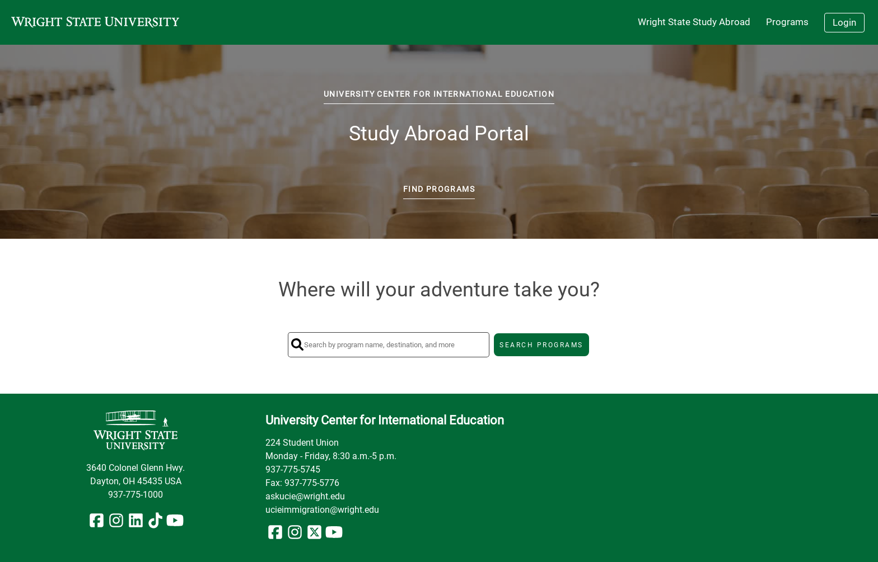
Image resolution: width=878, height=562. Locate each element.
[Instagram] (116, 523)
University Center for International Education (439, 93)
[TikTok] (155, 523)
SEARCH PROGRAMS (541, 345)
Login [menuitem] (844, 22)
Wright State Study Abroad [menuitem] (694, 21)
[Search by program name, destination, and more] (388, 344)
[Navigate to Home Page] (95, 22)
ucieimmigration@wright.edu (322, 509)
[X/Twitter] (314, 535)
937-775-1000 (135, 494)
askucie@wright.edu (305, 496)
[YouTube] (175, 523)
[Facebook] (96, 523)
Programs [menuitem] (787, 21)
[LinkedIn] (136, 523)
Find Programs (439, 189)
